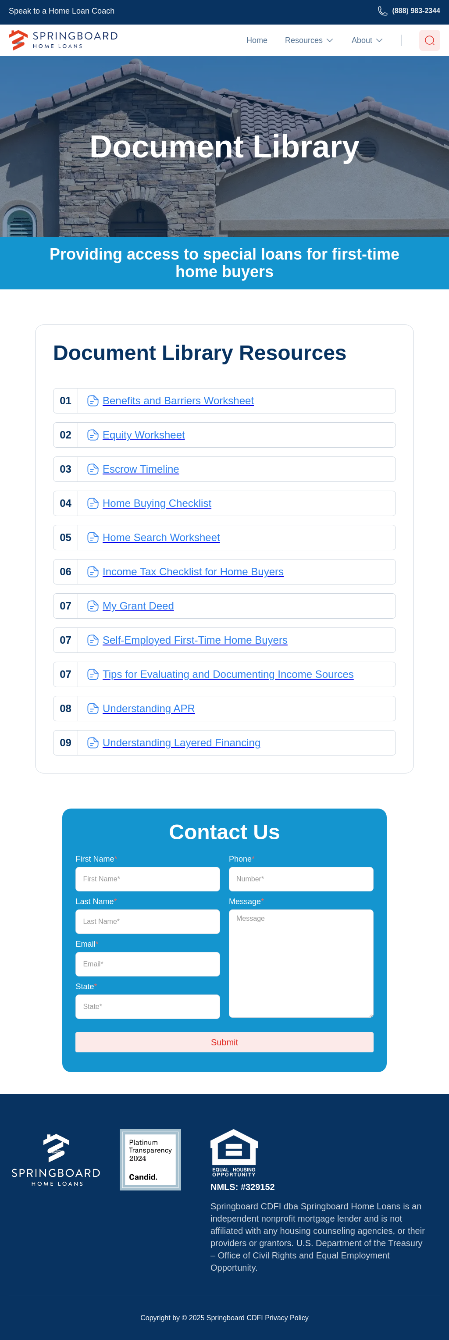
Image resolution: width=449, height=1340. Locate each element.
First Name (96, 859)
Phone (242, 859)
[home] (63, 40)
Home (256, 40)
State (86, 986)
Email (86, 944)
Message (246, 901)
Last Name (96, 901)
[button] (309, 40)
